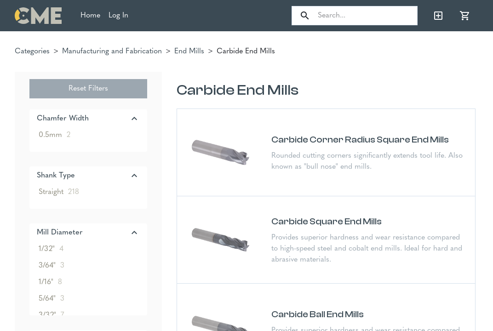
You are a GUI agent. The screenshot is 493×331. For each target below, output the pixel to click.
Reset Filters (88, 88)
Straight (59, 192)
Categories (32, 51)
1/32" (51, 249)
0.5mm (54, 135)
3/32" (51, 315)
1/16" (50, 282)
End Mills (189, 51)
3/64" (51, 265)
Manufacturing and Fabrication (112, 51)
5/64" (51, 298)
